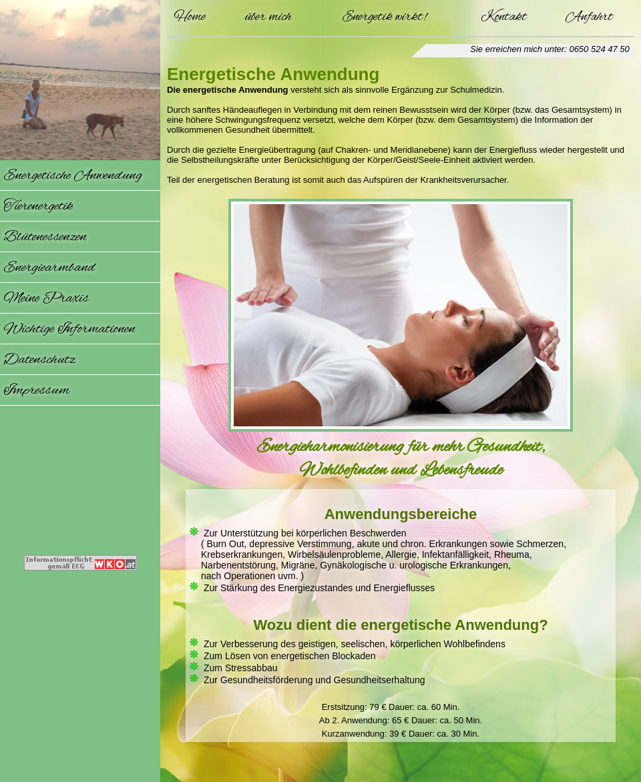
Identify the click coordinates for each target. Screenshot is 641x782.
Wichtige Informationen (69, 329)
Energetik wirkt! (384, 17)
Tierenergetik (38, 206)
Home (190, 17)
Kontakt (504, 17)
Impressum (36, 390)
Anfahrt (589, 17)
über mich (267, 17)
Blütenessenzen (45, 237)
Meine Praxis (46, 298)
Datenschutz (39, 360)
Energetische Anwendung (72, 175)
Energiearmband (49, 268)
